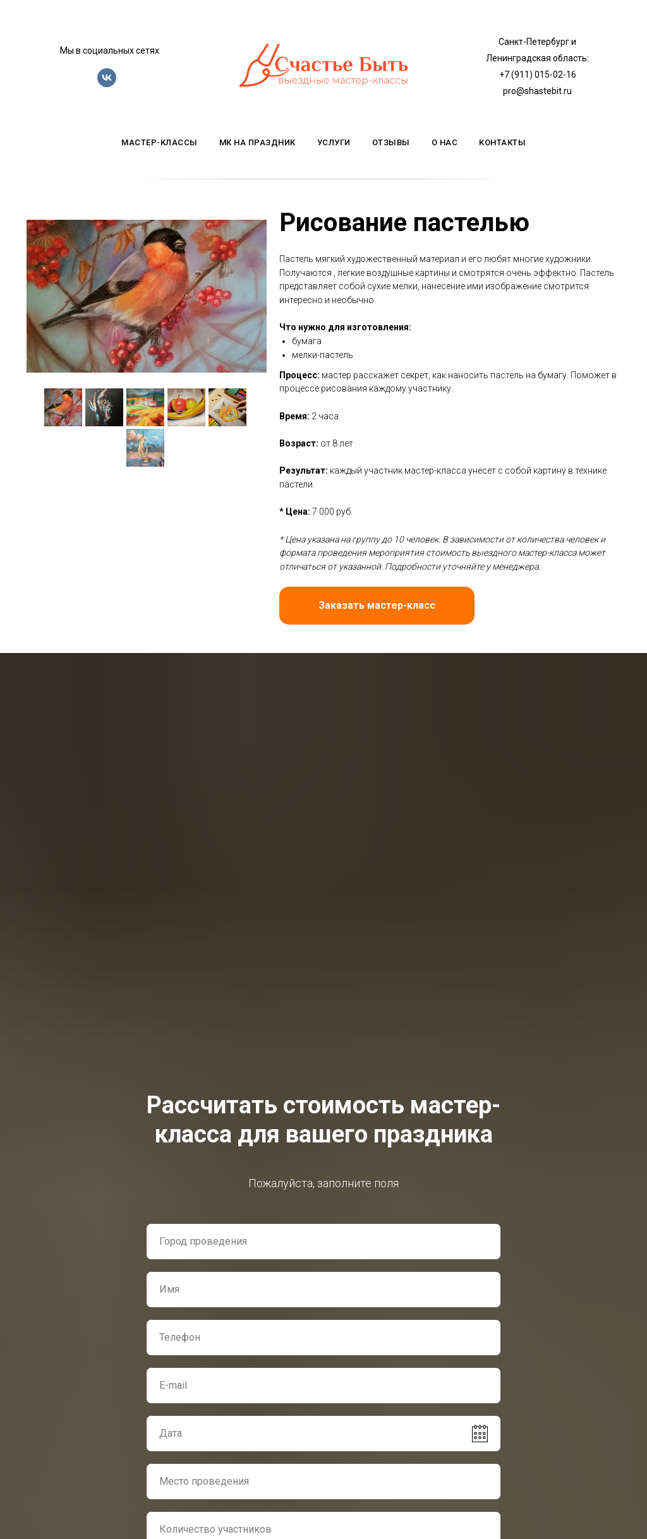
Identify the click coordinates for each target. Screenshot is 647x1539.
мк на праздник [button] (257, 142)
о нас (445, 142)
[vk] (106, 83)
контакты (502, 142)
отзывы (391, 142)
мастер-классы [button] (159, 142)
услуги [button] (334, 142)
